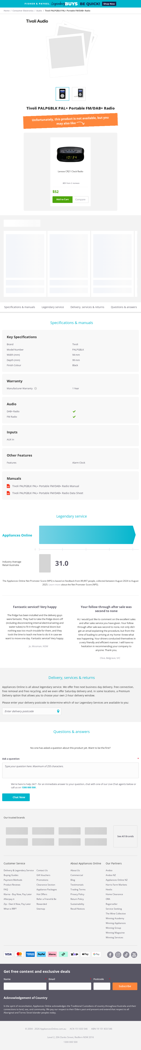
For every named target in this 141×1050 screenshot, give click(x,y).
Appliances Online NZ (117, 879)
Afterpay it (9, 899)
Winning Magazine (115, 932)
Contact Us (42, 870)
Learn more (55, 584)
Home (7, 10)
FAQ (6, 889)
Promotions (42, 879)
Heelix (109, 889)
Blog (72, 879)
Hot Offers (42, 894)
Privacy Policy (77, 894)
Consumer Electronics (22, 10)
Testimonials (77, 884)
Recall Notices (77, 908)
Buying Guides (11, 875)
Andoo (109, 870)
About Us (75, 870)
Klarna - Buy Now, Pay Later (18, 894)
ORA (108, 899)
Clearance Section (46, 884)
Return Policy (77, 899)
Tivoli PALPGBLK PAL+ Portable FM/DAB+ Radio (67, 10)
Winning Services (114, 937)
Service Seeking (114, 908)
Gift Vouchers (43, 875)
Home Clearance (114, 894)
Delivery (8, 870)
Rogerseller (112, 904)
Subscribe (125, 986)
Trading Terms (78, 889)
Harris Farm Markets (116, 884)
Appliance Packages (47, 889)
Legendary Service (24, 870)
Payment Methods (13, 879)
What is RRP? (10, 908)
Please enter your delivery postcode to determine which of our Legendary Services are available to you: (65, 702)
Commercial (76, 875)
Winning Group (113, 927)
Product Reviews (12, 884)
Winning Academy (115, 918)
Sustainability (77, 904)
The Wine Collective (116, 913)
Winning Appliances (116, 923)
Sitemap (41, 908)
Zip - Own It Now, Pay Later (17, 904)
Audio (39, 10)
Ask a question (11, 758)
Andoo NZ (111, 875)
